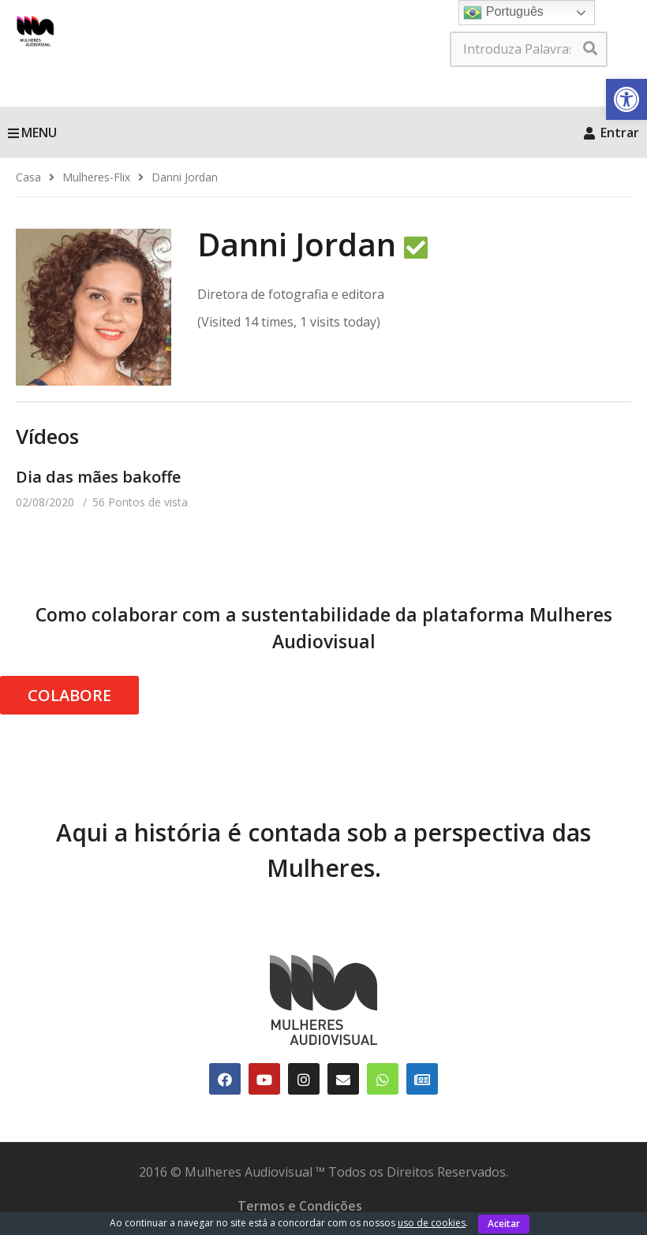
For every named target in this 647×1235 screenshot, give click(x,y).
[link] (626, 99)
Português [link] (503, 12)
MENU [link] (32, 132)
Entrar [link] (611, 132)
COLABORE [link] (69, 695)
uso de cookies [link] (432, 1222)
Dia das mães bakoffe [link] (98, 476)
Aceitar (504, 1223)
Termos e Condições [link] (299, 1205)
